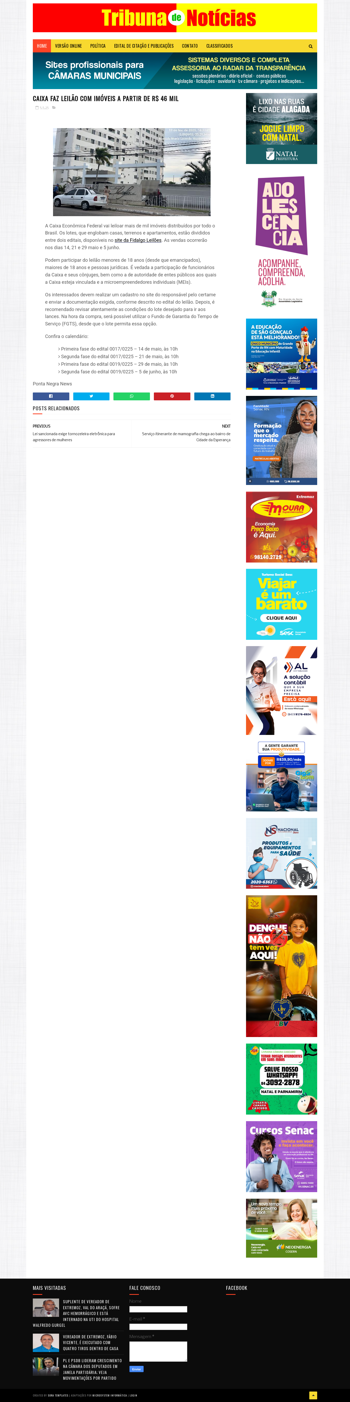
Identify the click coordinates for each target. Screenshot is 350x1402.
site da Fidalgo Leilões (138, 240)
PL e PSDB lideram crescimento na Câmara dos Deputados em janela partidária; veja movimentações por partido (92, 1369)
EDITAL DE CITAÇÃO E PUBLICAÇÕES (144, 46)
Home (42, 46)
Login (133, 1395)
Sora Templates (58, 1395)
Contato (190, 46)
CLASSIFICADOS (219, 46)
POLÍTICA (98, 46)
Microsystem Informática (109, 1395)
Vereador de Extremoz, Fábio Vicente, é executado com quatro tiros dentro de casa (90, 1342)
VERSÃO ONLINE (68, 46)
